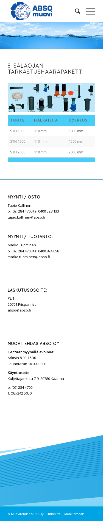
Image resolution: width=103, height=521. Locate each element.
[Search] (74, 11)
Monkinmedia (74, 514)
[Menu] (87, 11)
